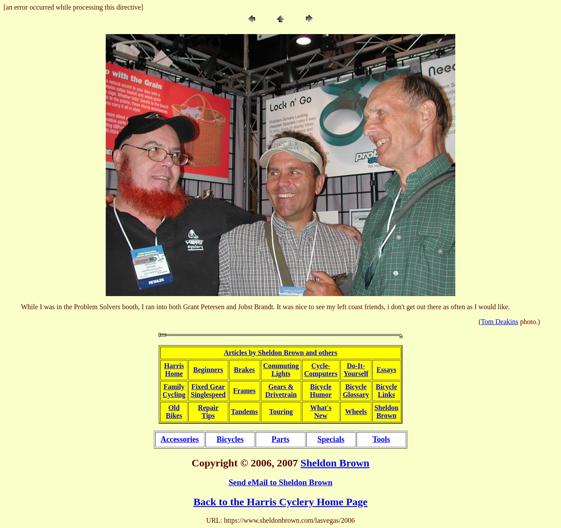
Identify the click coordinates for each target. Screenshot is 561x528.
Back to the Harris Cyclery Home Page (281, 501)
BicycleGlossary (356, 390)
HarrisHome (174, 369)
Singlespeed (207, 394)
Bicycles (230, 439)
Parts (280, 439)
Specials (330, 439)
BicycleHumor (321, 390)
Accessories (179, 439)
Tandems (244, 411)
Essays (386, 369)
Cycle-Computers (320, 369)
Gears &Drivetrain (281, 390)
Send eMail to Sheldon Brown (280, 482)
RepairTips (208, 411)
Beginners (208, 369)
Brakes (244, 369)
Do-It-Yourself (355, 369)
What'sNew (321, 411)
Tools (381, 439)
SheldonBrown (386, 411)
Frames (244, 390)
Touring (281, 411)
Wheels (356, 411)
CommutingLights (281, 369)
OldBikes (174, 411)
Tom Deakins (500, 321)
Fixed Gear (208, 386)
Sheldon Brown (335, 463)
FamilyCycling (174, 390)
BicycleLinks (386, 390)
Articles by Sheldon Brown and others (280, 352)
